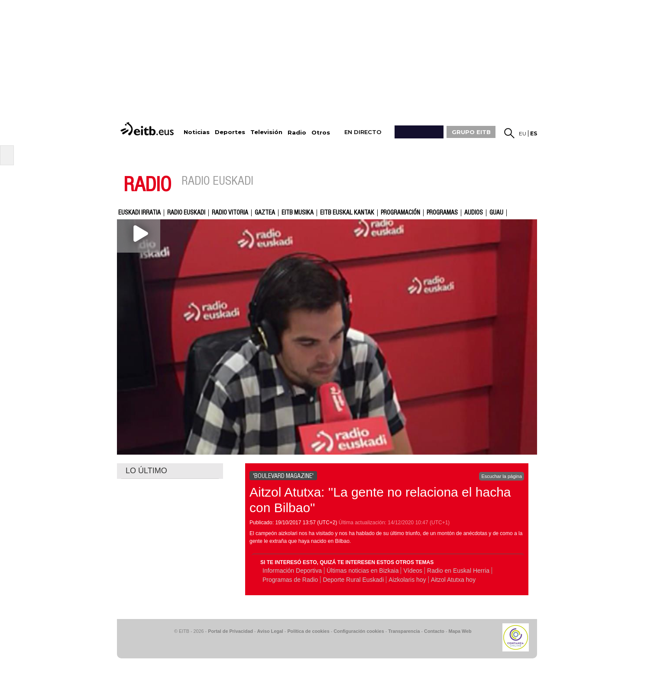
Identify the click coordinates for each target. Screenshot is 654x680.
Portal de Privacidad (230, 631)
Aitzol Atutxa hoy (453, 579)
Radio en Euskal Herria (458, 570)
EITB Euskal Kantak (347, 212)
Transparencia (404, 631)
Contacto (434, 631)
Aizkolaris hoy (407, 579)
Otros (320, 132)
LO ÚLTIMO (146, 470)
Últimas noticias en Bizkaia (363, 570)
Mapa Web (459, 631)
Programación (400, 212)
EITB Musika (298, 212)
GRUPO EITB (471, 131)
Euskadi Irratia (139, 212)
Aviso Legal (270, 631)
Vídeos (412, 570)
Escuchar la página (501, 476)
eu (522, 133)
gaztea (265, 212)
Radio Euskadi (186, 212)
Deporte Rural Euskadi (353, 579)
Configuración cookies (358, 631)
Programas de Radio (290, 579)
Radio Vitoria (230, 212)
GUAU (496, 212)
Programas (442, 212)
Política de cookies (308, 631)
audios (473, 212)
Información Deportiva (292, 570)
